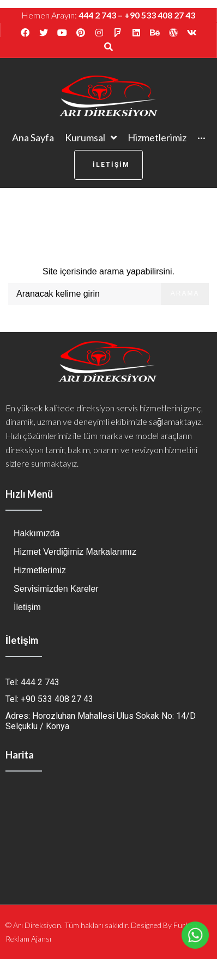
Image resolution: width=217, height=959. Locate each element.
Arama (185, 293)
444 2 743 (97, 15)
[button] (108, 165)
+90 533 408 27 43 (159, 15)
